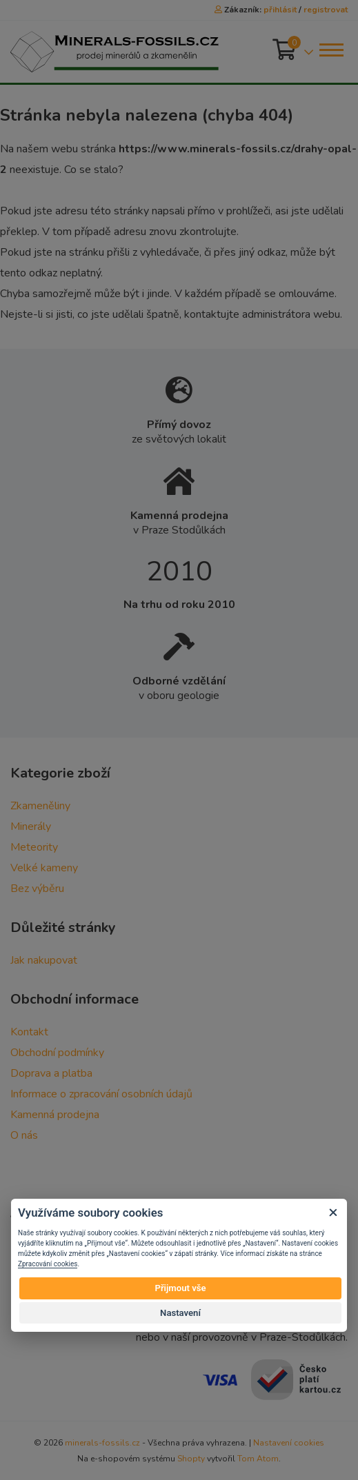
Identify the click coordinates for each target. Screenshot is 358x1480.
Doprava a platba (51, 1073)
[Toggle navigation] (330, 50)
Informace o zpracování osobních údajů (101, 1094)
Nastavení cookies (288, 1442)
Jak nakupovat (43, 960)
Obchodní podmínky (57, 1052)
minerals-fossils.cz (102, 1442)
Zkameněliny (40, 805)
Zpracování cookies (47, 1264)
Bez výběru (37, 888)
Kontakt (29, 1032)
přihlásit (280, 9)
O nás (24, 1135)
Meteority (34, 847)
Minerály (30, 826)
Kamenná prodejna (54, 1114)
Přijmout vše (180, 1288)
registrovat (326, 9)
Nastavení (180, 1313)
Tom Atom (258, 1458)
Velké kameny (44, 867)
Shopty (191, 1458)
